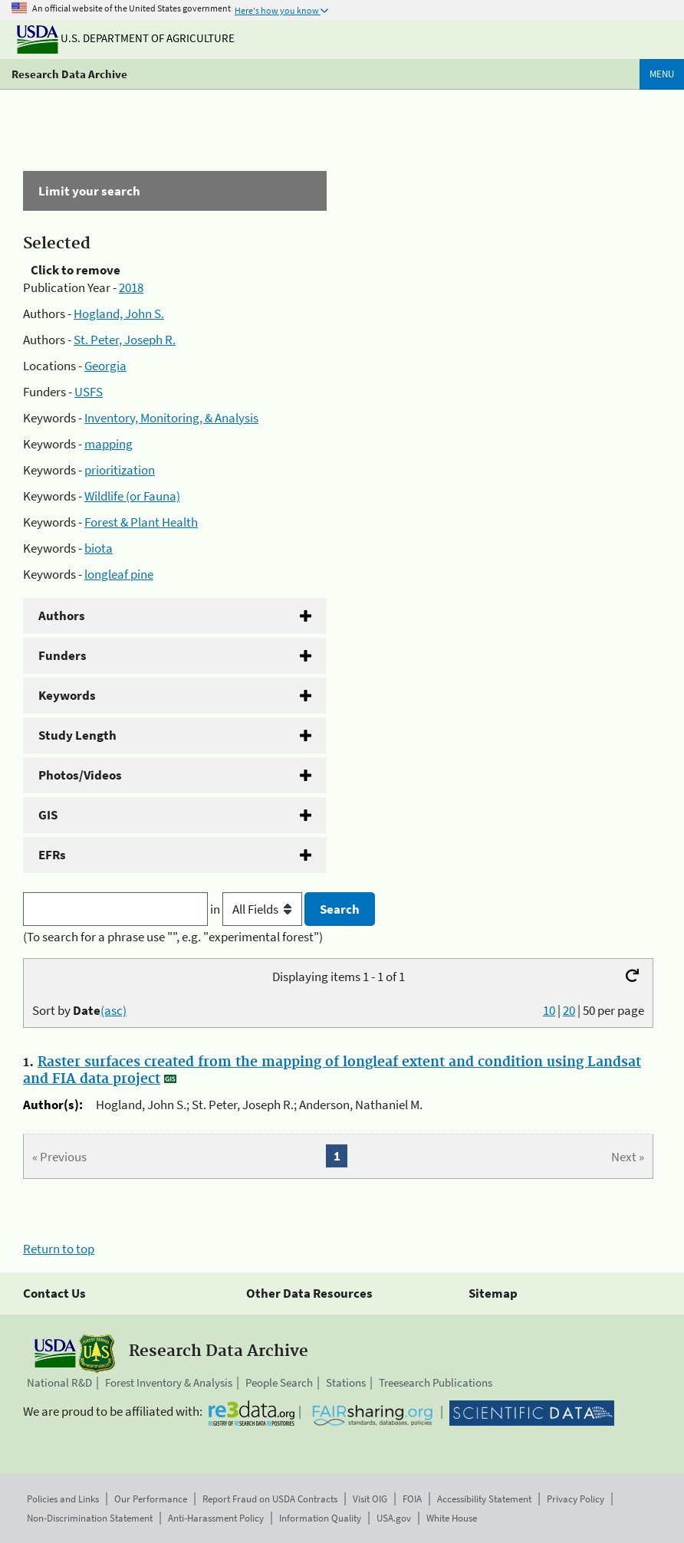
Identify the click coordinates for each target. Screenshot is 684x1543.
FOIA (412, 1498)
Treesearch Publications (435, 1382)
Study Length (77, 735)
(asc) (113, 1010)
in (257, 909)
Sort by (79, 1010)
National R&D (59, 1382)
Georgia (105, 365)
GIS (48, 814)
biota (98, 548)
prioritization (119, 469)
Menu (661, 73)
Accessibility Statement (484, 1498)
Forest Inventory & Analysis (168, 1382)
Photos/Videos (80, 775)
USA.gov (394, 1518)
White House (451, 1518)
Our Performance (150, 1498)
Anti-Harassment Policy (216, 1518)
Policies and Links (63, 1498)
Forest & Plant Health (141, 522)
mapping (108, 443)
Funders (62, 655)
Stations (346, 1382)
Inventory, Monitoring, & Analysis (171, 417)
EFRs (52, 854)
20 (569, 1010)
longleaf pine (118, 574)
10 (549, 1010)
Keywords (67, 695)
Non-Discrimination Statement (90, 1518)
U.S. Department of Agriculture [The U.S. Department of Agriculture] (126, 38)
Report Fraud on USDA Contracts (269, 1498)
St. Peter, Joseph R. (125, 339)
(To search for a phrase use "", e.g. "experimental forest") (173, 936)
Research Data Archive (69, 74)
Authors (61, 615)
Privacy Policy (575, 1498)
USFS (88, 391)
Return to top (58, 1248)
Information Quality (320, 1518)
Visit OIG (370, 1498)
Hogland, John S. (119, 313)
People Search (279, 1382)
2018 (131, 287)
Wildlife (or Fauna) (132, 496)
